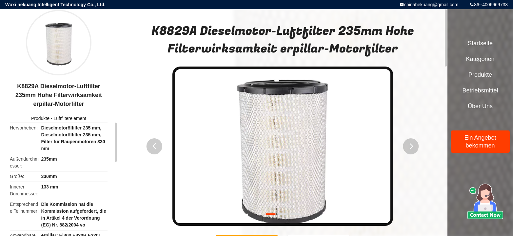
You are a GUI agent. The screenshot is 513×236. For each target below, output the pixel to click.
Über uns (480, 106)
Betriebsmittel (480, 90)
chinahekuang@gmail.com (431, 4)
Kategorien (480, 59)
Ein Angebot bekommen (480, 141)
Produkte (40, 118)
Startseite (480, 43)
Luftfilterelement (69, 118)
